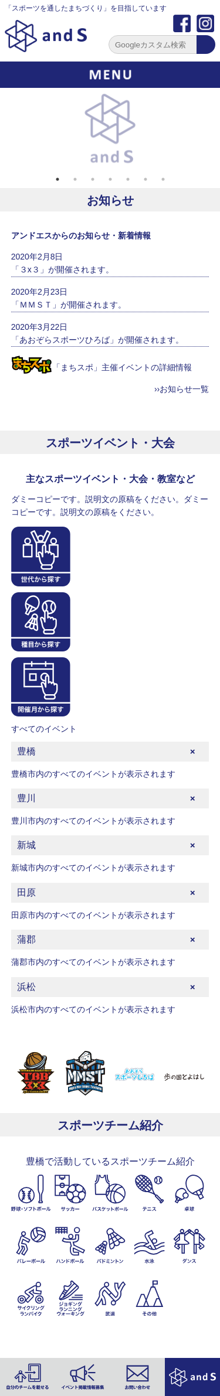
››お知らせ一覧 (181, 389)
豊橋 (26, 751)
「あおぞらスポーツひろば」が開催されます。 (97, 339)
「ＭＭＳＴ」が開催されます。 (68, 304)
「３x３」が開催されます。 (62, 269)
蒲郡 (26, 939)
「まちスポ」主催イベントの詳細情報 (101, 367)
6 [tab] (145, 179)
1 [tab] (57, 179)
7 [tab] (163, 179)
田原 (26, 892)
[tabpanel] (110, 129)
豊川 (26, 798)
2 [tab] (75, 179)
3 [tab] (93, 179)
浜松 (26, 987)
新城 (26, 845)
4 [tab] (110, 179)
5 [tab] (128, 179)
